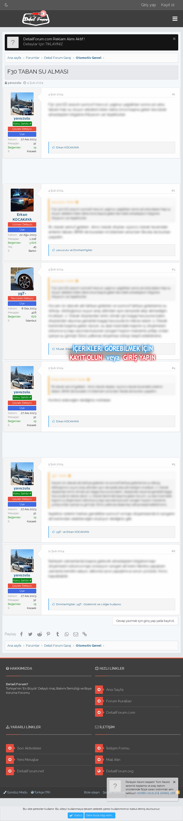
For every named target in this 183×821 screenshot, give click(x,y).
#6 (171, 553)
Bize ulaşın (92, 792)
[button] (175, 18)
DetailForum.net (25, 771)
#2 (171, 188)
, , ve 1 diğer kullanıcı (90, 606)
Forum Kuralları (113, 701)
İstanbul (33, 318)
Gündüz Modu (15, 792)
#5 (171, 462)
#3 (171, 267)
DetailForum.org (114, 771)
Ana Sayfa (109, 689)
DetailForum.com (115, 712)
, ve (82, 346)
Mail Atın (107, 760)
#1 (171, 92)
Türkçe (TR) (40, 792)
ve (76, 248)
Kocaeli (33, 149)
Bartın (34, 248)
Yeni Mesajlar (22, 760)
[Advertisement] (91, 168)
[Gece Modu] (6, 5)
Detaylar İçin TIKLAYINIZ (43, 42)
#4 (171, 366)
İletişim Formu (112, 748)
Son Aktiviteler (23, 748)
